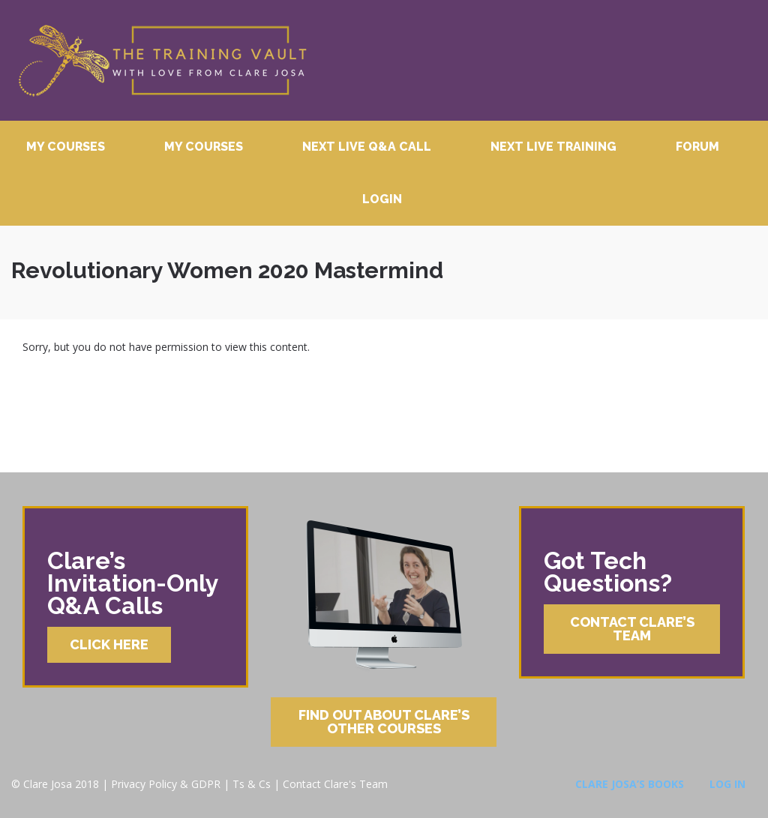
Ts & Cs (251, 784)
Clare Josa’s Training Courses (162, 60)
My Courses (65, 146)
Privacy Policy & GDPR (165, 784)
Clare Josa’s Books (629, 784)
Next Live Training (553, 146)
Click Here (109, 644)
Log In (728, 784)
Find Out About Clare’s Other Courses (384, 721)
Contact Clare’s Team (632, 628)
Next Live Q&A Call (366, 146)
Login (382, 199)
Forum (697, 146)
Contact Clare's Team (335, 784)
